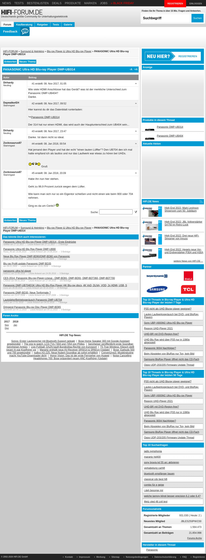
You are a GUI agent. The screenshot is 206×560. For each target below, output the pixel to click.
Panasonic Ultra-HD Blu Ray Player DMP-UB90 (29, 249)
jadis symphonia (153, 451)
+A (136, 69)
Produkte (73, 3)
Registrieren (199, 557)
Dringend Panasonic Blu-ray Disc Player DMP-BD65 (32, 307)
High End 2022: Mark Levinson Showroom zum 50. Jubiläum (182, 209)
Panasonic (152, 549)
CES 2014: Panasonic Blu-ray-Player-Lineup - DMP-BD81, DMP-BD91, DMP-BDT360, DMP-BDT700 (59, 278)
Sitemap (115, 557)
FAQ (184, 557)
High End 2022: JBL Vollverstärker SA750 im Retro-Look (183, 223)
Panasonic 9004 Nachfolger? (160, 348)
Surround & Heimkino (32, 51)
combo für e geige (154, 484)
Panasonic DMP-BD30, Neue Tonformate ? (27, 292)
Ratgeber (42, 24)
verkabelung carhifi (154, 468)
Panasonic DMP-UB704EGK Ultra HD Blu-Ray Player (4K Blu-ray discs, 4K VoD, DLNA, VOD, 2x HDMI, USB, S (65, 285)
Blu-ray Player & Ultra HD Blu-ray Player (69, 51)
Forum (7, 24)
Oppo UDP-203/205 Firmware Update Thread (169, 364)
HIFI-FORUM (10, 51)
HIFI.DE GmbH (21, 557)
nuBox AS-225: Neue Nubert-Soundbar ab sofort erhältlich (66, 352)
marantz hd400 (152, 456)
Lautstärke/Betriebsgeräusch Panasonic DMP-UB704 (32, 299)
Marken (90, 3)
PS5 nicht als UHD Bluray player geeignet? (167, 308)
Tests (19, 3)
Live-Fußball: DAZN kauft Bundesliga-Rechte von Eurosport (64, 346)
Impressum (84, 557)
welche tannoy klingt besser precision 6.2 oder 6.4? (172, 496)
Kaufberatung (24, 24)
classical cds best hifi (155, 479)
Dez (7, 328)
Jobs (104, 3)
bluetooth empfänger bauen (159, 473)
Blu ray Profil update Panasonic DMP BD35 (27, 263)
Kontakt (69, 557)
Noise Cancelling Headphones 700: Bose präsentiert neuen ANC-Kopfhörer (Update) (82, 357)
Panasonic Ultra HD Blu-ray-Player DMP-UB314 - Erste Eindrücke (39, 241)
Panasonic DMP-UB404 (170, 135)
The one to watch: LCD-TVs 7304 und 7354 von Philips (54, 344)
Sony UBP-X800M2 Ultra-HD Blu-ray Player (168, 322)
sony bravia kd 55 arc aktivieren (161, 462)
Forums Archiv (194, 538)
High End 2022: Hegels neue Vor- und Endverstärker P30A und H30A (184, 251)
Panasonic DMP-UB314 (45, 117)
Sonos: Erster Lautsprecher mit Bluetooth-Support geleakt (43, 341)
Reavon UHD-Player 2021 (158, 328)
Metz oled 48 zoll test (155, 501)
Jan (15, 325)
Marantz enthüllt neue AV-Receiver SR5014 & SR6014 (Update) (75, 349)
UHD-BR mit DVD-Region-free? (161, 334)
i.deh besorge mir (153, 490)
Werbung (100, 557)
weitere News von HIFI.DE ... (188, 261)
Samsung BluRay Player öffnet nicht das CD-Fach (171, 359)
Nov (7, 325)
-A (131, 69)
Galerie (68, 24)
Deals (57, 3)
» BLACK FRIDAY (122, 3)
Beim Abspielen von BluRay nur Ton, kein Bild (169, 353)
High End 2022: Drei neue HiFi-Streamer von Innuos (182, 237)
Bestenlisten (38, 3)
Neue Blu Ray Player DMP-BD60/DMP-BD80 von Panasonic (36, 256)
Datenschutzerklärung (165, 557)
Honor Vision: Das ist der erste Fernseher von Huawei (79, 355)
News (6, 3)
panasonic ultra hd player (17, 270)
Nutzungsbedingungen (137, 557)
